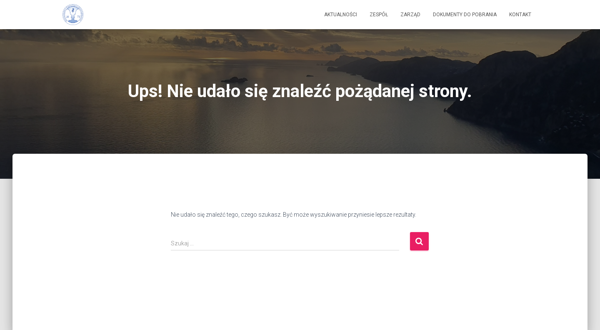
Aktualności (340, 15)
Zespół (379, 15)
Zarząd (410, 15)
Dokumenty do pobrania (465, 15)
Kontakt (520, 15)
